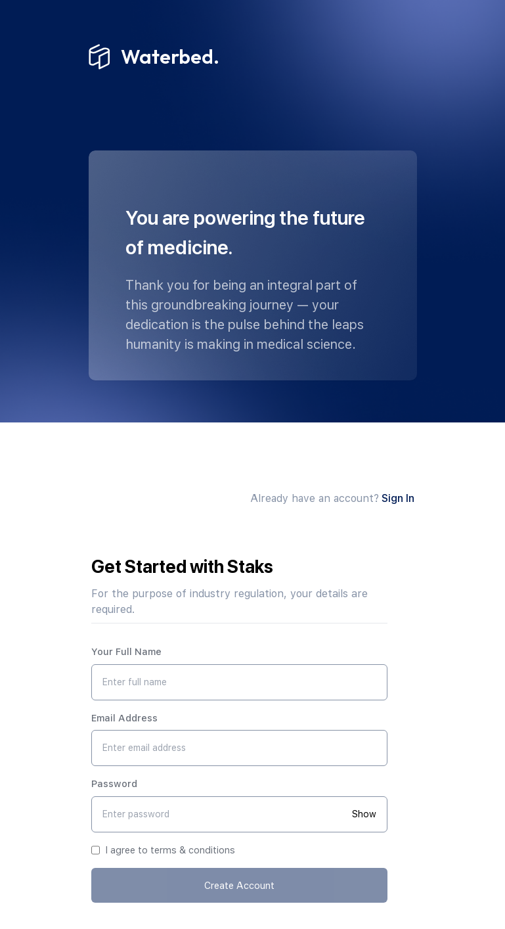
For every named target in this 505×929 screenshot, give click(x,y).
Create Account (239, 885)
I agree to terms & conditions (170, 849)
